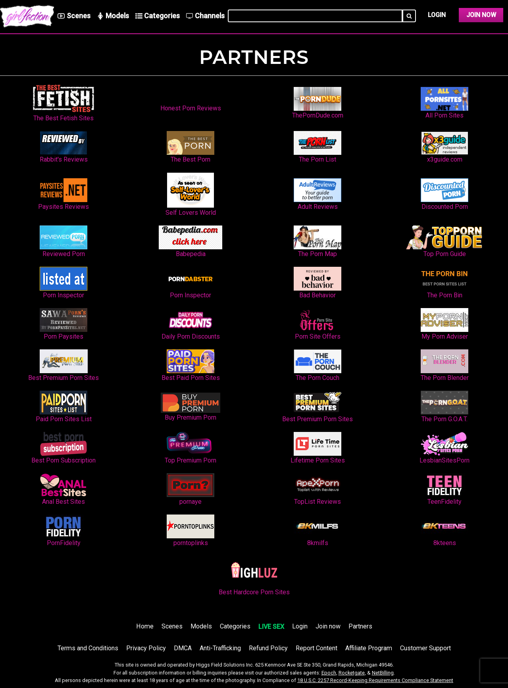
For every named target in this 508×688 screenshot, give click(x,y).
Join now (328, 626)
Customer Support (425, 648)
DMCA (183, 648)
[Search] (409, 16)
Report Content (316, 648)
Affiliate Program (368, 648)
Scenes (172, 626)
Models (201, 626)
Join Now (481, 15)
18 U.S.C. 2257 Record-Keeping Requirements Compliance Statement (375, 680)
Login (437, 15)
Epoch (328, 673)
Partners (360, 626)
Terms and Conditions (88, 648)
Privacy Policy (146, 648)
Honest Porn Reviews (190, 108)
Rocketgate (352, 673)
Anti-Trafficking (220, 648)
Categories (235, 626)
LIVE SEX (271, 626)
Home (145, 626)
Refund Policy (268, 648)
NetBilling (383, 673)
